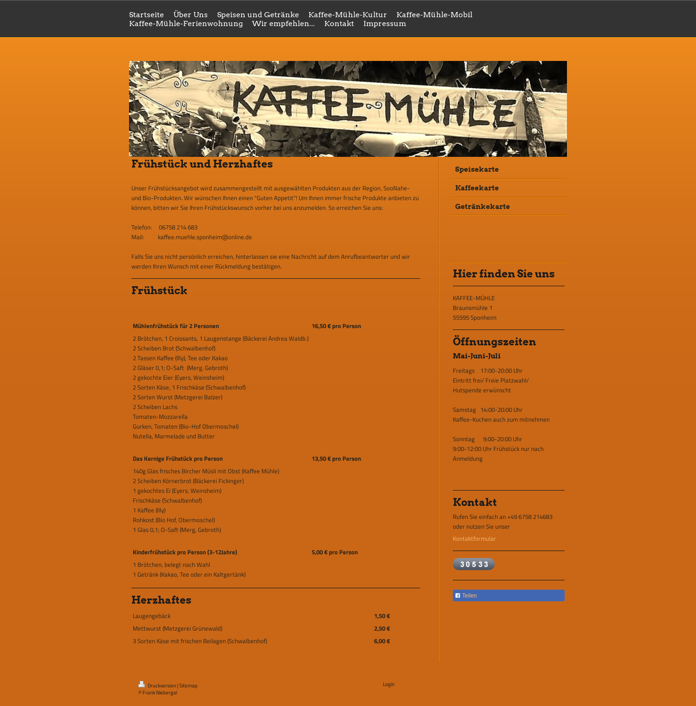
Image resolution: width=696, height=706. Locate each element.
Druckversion (157, 685)
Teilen (466, 595)
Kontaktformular (474, 538)
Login (389, 684)
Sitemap (188, 685)
